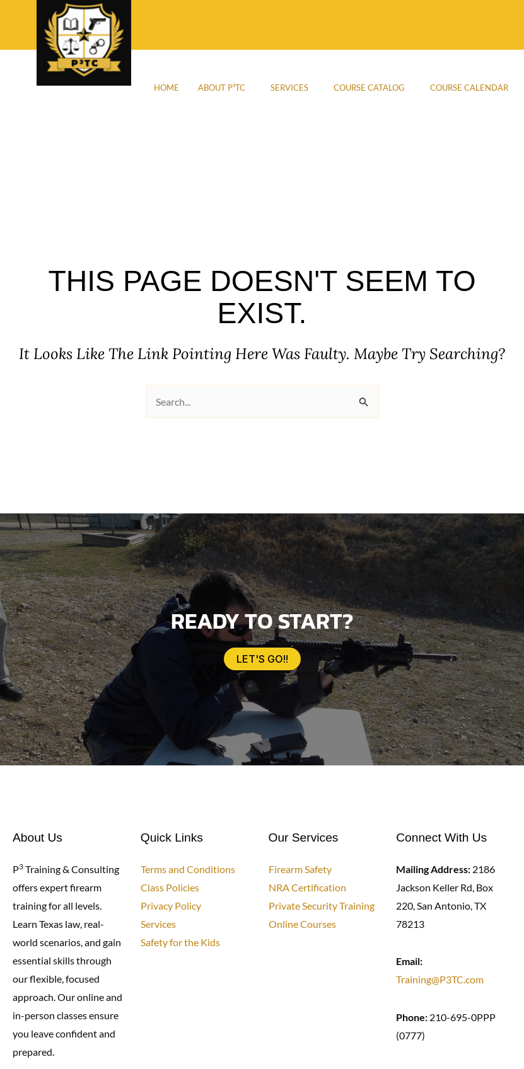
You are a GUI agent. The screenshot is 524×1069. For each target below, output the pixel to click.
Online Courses (302, 924)
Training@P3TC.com (440, 979)
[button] (225, 87)
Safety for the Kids (180, 942)
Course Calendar (469, 88)
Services (289, 88)
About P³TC (221, 88)
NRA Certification (307, 887)
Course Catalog (369, 88)
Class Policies (170, 887)
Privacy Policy (171, 906)
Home (166, 88)
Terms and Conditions (188, 869)
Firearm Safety (300, 869)
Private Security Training (322, 906)
